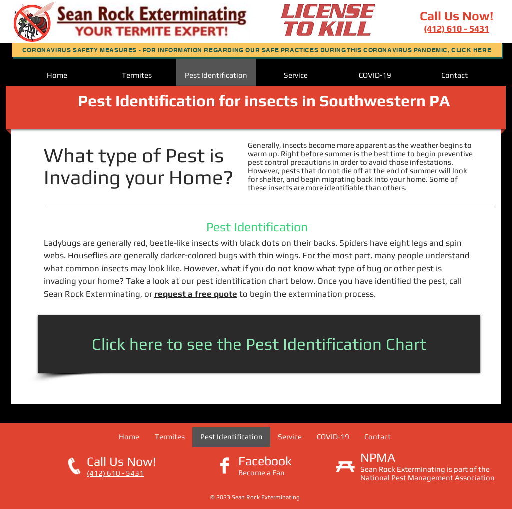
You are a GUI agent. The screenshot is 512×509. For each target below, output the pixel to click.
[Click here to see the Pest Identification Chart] (259, 344)
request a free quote (196, 294)
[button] (257, 50)
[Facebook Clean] (224, 466)
